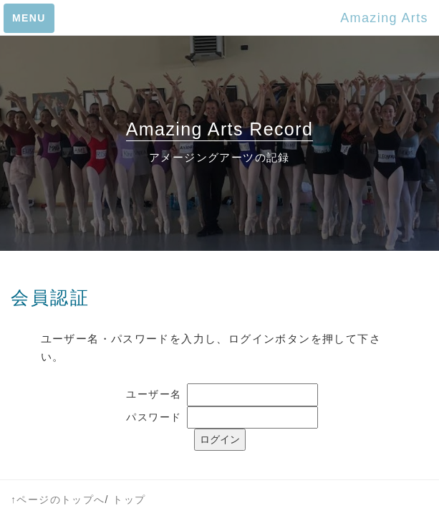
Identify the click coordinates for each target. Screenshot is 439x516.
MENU (29, 18)
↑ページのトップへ (58, 499)
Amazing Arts (384, 18)
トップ (128, 499)
